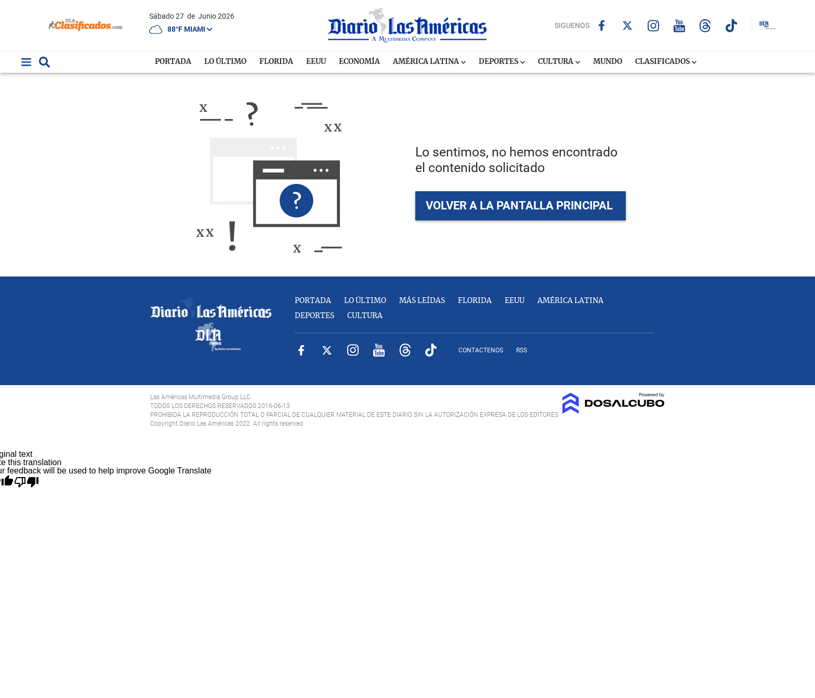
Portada (173, 61)
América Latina (429, 61)
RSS (521, 350)
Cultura (559, 61)
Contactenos (480, 350)
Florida (276, 61)
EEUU (316, 61)
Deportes (502, 61)
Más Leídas (422, 301)
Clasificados (665, 61)
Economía (359, 61)
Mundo (607, 61)
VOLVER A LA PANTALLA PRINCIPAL (519, 205)
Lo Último (225, 61)
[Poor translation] (26, 482)
